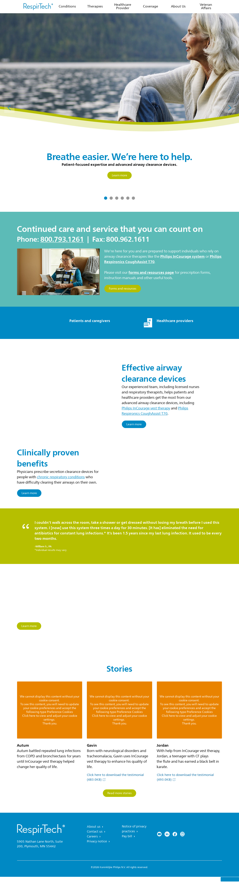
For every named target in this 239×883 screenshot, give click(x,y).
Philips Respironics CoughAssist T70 (155, 410)
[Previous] (9, 108)
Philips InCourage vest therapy (146, 408)
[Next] (229, 108)
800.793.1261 (62, 239)
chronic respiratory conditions (61, 482)
